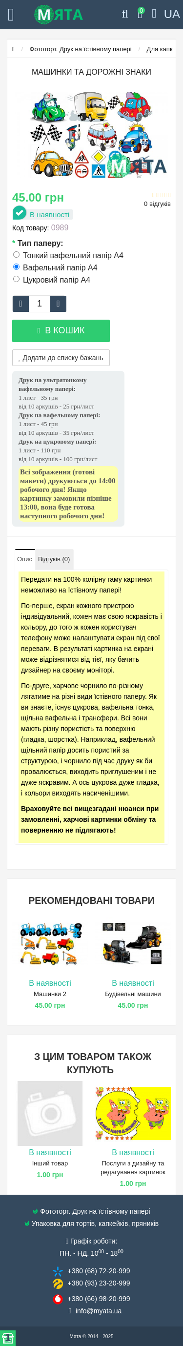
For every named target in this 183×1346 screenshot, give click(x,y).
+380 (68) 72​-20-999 (98, 1271)
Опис (24, 559)
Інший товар (50, 1163)
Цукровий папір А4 (51, 280)
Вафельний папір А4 (55, 268)
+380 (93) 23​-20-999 (98, 1283)
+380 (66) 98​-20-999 (98, 1299)
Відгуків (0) (54, 559)
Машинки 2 (50, 994)
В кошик (60, 330)
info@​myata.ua (99, 1311)
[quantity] (39, 304)
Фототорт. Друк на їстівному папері (81, 49)
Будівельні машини (133, 994)
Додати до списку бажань (61, 358)
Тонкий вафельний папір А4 (68, 255)
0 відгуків (157, 203)
